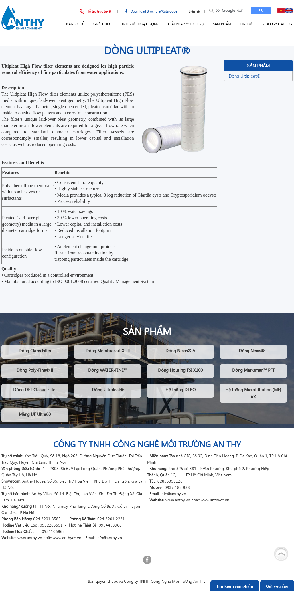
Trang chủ (74, 23)
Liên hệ (194, 11)
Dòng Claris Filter (35, 350)
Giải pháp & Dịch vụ (186, 23)
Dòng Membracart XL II (108, 350)
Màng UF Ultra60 (35, 414)
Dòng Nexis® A (180, 350)
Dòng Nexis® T (253, 350)
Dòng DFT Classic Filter (35, 389)
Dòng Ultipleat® (245, 76)
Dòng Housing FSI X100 (180, 370)
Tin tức (247, 23)
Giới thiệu (102, 23)
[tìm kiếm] (229, 10)
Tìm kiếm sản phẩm (234, 586)
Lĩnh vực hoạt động (139, 23)
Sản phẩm (222, 23)
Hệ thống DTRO (180, 389)
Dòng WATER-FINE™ (107, 370)
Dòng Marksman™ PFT (253, 370)
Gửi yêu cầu (277, 586)
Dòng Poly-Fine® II (35, 370)
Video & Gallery (277, 23)
